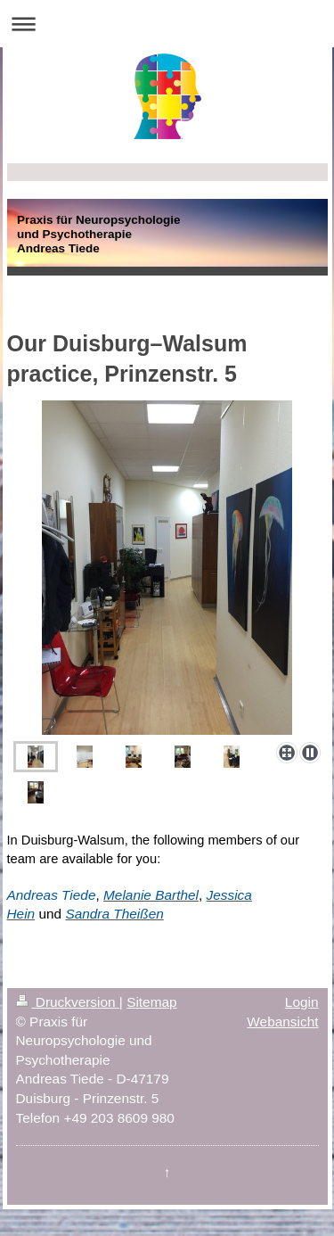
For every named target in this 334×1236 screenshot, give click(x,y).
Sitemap (151, 1001)
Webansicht (282, 1021)
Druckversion (67, 1001)
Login (302, 1001)
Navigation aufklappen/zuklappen (167, 23)
